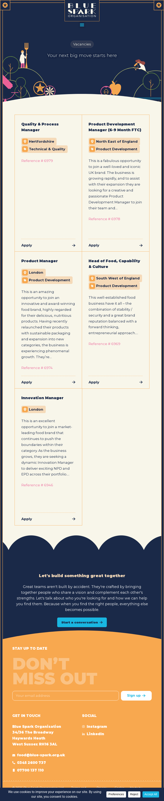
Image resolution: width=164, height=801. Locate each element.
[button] (82, 24)
